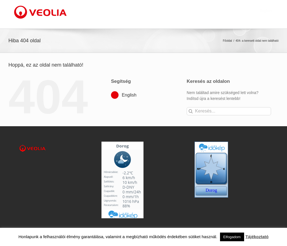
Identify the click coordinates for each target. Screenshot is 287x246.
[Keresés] (191, 111)
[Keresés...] (229, 111)
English (129, 95)
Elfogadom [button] (232, 237)
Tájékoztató (257, 236)
